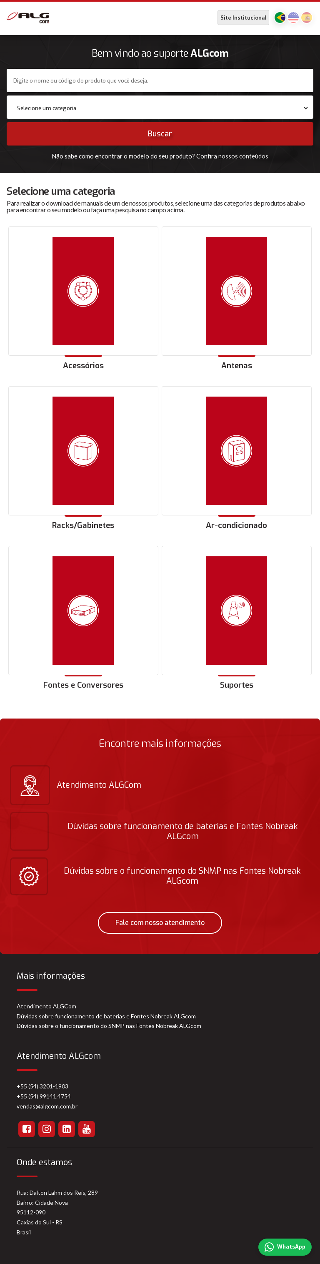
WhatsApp (285, 1247)
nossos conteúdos (243, 156)
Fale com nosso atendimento (160, 922)
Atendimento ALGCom (46, 1006)
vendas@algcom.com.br (47, 1106)
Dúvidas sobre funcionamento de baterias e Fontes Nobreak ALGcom (106, 1016)
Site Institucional (243, 17)
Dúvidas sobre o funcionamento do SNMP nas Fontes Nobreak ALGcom (109, 1025)
